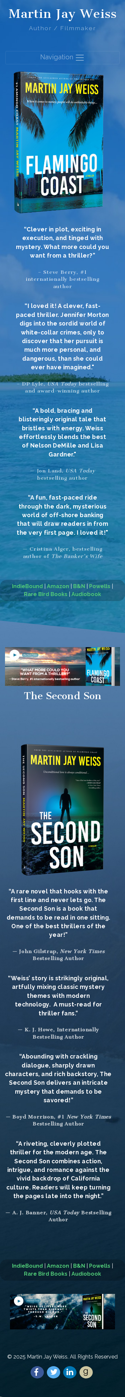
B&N (79, 586)
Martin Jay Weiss (63, 13)
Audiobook (86, 594)
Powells (99, 586)
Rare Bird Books (45, 594)
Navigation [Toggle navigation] (62, 58)
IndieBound (27, 586)
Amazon (58, 586)
